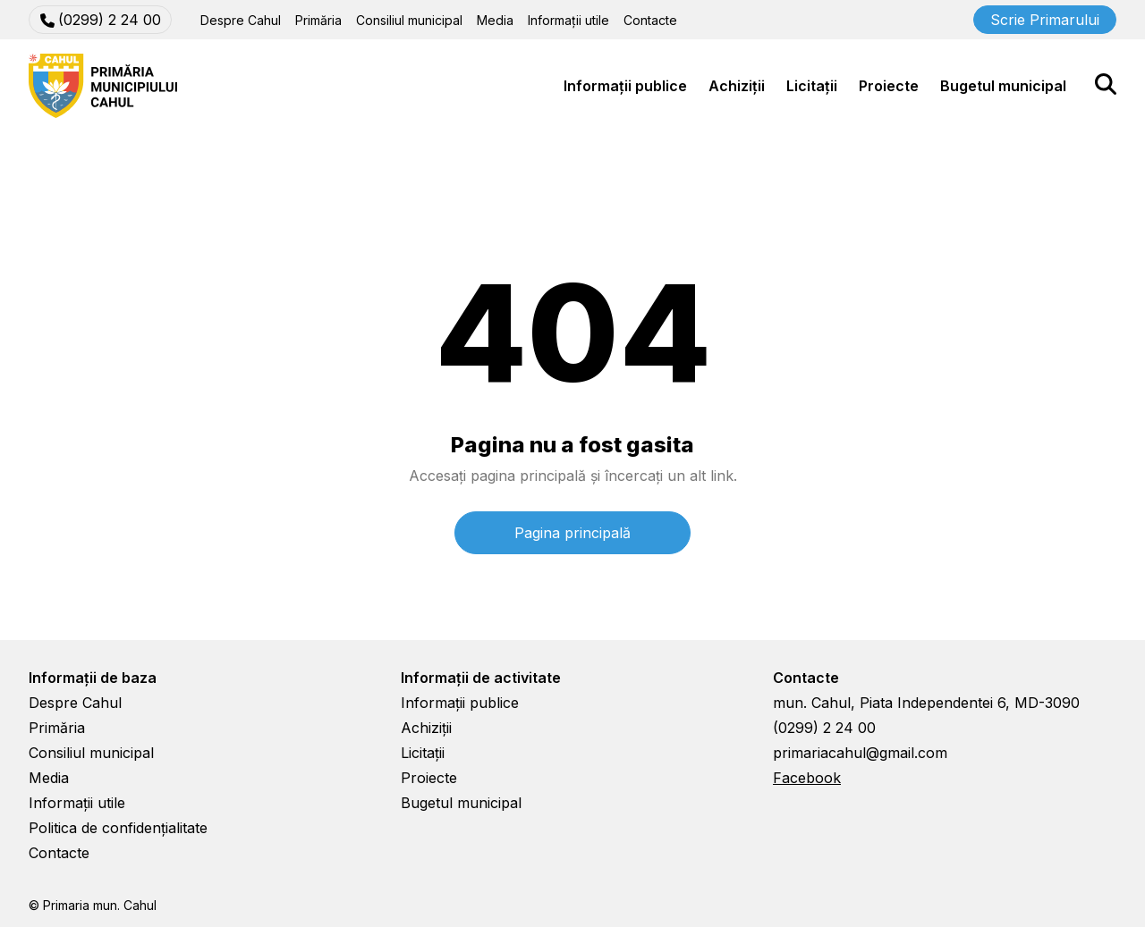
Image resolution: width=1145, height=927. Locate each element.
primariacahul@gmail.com (860, 753)
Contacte (650, 20)
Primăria (318, 20)
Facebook (807, 778)
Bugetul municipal (1003, 86)
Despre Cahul (240, 20)
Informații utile (568, 20)
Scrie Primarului (1044, 20)
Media (495, 20)
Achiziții (736, 86)
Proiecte (889, 86)
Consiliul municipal (409, 20)
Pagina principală (572, 533)
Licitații (811, 86)
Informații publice (625, 86)
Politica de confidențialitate (118, 828)
